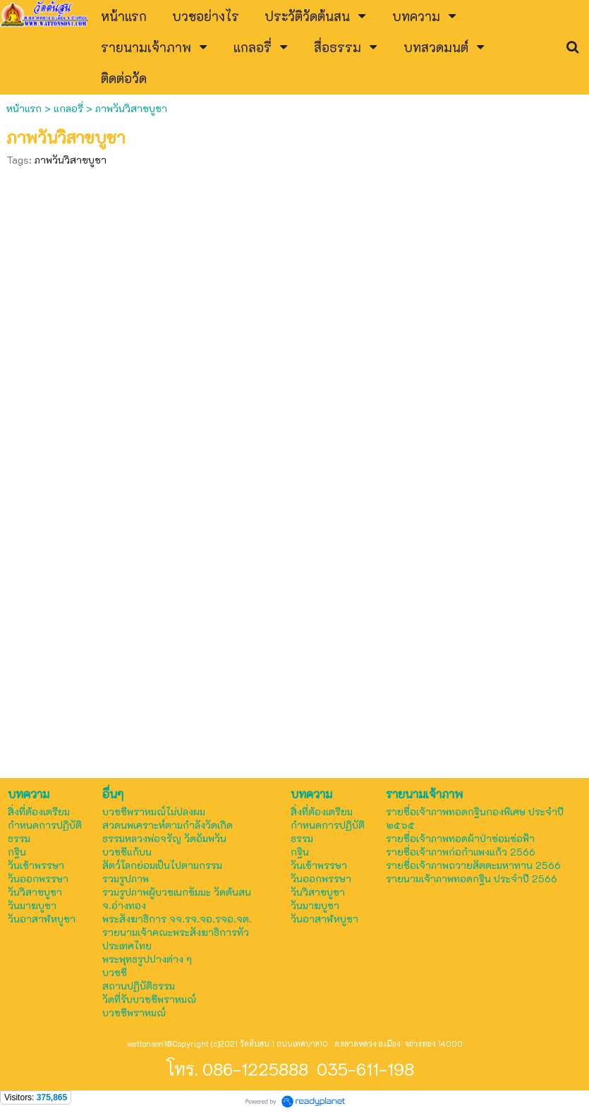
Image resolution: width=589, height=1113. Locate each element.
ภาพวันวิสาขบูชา (71, 159)
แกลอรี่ (68, 108)
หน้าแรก (25, 108)
